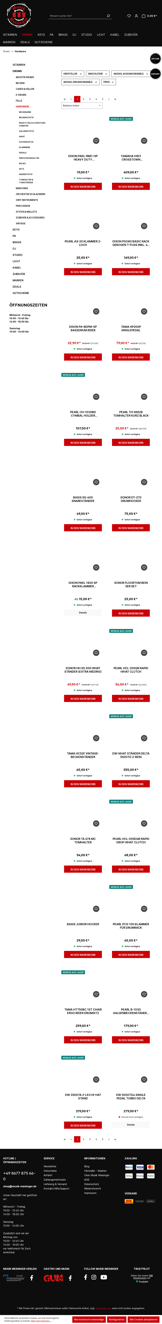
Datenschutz (91, 1184)
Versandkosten (103, 1308)
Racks (22, 163)
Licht (16, 261)
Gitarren (19, 64)
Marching (22, 188)
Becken (20, 83)
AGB (86, 1179)
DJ (14, 248)
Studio (17, 255)
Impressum (90, 1193)
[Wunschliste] (129, 16)
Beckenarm (25, 112)
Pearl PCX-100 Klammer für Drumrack (131, 925)
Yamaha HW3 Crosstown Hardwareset (131, 157)
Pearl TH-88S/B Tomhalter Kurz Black (131, 413)
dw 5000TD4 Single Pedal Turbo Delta (131, 1096)
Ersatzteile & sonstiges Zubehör (32, 124)
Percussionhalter (29, 158)
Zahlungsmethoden (55, 1179)
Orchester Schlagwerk (30, 194)
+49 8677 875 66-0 (19, 1176)
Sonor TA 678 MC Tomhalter (83, 840)
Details (83, 612)
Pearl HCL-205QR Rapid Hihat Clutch (131, 669)
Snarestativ (26, 174)
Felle (19, 100)
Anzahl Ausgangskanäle (131, 73)
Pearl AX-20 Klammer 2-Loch (83, 243)
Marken (18, 280)
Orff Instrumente (27, 200)
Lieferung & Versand (55, 1184)
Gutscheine (21, 293)
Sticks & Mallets (26, 211)
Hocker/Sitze (26, 142)
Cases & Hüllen (25, 89)
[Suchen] (108, 16)
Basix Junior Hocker (83, 924)
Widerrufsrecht (92, 1188)
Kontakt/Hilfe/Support (56, 1188)
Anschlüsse (98, 73)
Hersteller (72, 73)
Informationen (94, 1158)
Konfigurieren (116, 1319)
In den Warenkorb (83, 186)
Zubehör (19, 274)
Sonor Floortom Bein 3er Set (131, 584)
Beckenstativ (26, 117)
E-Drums (21, 94)
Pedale (22, 153)
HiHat (22, 136)
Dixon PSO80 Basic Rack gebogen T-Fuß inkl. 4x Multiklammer (131, 243)
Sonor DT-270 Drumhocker (130, 499)
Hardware (22, 106)
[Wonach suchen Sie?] (77, 16)
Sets (21, 169)
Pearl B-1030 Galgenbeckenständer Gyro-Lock (131, 1011)
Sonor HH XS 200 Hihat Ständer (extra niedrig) (83, 669)
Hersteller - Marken (95, 1170)
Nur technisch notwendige (89, 1319)
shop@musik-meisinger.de (19, 1186)
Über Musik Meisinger (96, 1175)
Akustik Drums (25, 77)
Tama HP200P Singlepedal (131, 328)
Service (49, 1158)
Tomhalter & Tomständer (26, 181)
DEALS (17, 286)
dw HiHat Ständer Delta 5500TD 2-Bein (131, 755)
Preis (108, 81)
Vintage (20, 223)
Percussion (23, 205)
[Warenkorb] (149, 16)
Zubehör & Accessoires (30, 217)
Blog (86, 1166)
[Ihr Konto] (136, 16)
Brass (17, 242)
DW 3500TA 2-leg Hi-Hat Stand (83, 1096)
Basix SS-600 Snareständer (83, 499)
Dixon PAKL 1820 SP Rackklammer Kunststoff (83, 584)
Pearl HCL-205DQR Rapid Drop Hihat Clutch (131, 840)
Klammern (24, 147)
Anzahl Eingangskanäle (80, 81)
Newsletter (50, 1166)
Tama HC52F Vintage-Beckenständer (83, 755)
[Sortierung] (82, 105)
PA (14, 235)
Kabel (17, 267)
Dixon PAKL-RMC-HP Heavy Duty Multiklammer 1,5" (83, 157)
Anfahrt (48, 1175)
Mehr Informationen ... (41, 1321)
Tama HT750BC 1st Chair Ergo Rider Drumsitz (83, 1011)
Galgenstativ (26, 131)
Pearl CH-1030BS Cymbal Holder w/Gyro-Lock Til (83, 413)
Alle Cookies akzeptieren (143, 1319)
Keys (16, 229)
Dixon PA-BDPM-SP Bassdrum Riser (83, 328)
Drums (17, 71)
